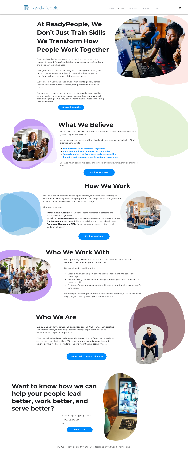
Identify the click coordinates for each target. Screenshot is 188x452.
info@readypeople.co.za (79, 415)
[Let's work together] (71, 107)
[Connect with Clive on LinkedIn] (87, 356)
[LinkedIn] (180, 7)
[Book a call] (80, 429)
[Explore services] (99, 172)
